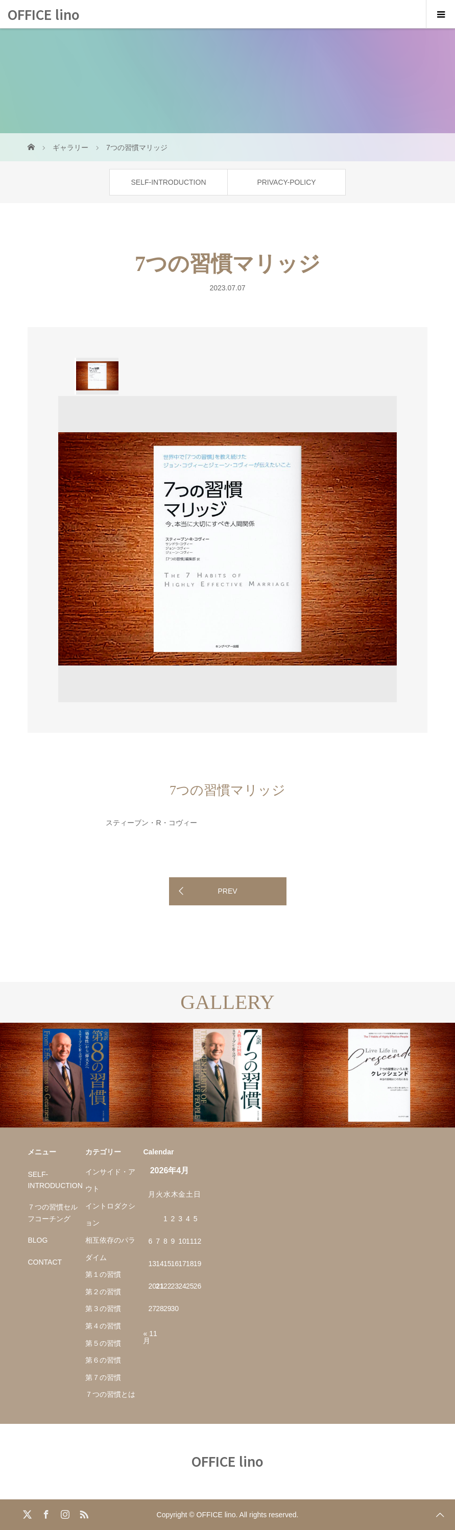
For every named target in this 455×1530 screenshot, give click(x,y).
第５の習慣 (103, 1343)
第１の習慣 (103, 1274)
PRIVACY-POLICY (286, 182)
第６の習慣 (103, 1360)
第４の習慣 (103, 1326)
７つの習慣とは (110, 1394)
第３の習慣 (103, 1308)
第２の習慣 (103, 1292)
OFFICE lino (44, 14)
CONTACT (45, 1262)
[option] (96, 376)
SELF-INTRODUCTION (168, 182)
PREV (227, 891)
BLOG (37, 1240)
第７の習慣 (103, 1377)
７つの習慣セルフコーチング (53, 1212)
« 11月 (150, 1337)
